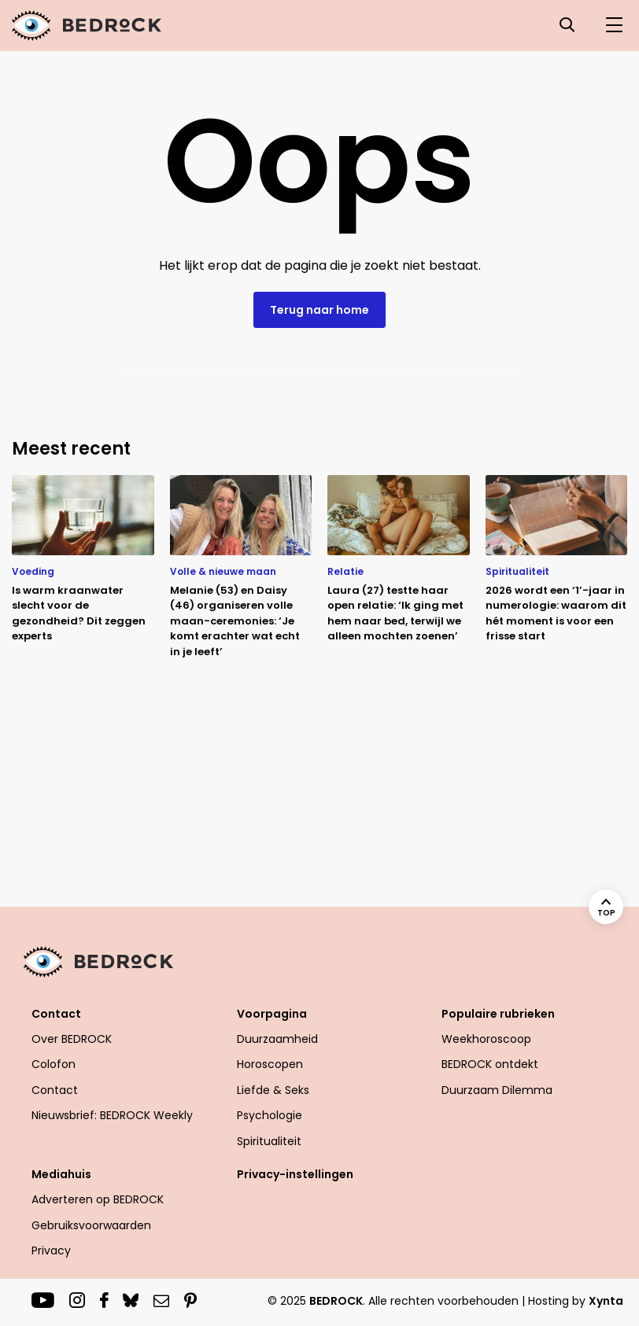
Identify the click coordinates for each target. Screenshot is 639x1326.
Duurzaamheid (277, 1039)
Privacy (51, 1250)
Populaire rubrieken (498, 1014)
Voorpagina (272, 1014)
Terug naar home (319, 310)
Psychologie (269, 1115)
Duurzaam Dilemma (496, 1090)
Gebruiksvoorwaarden (91, 1225)
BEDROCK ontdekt (489, 1064)
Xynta (606, 1301)
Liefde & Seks (273, 1090)
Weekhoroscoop (486, 1039)
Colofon (53, 1064)
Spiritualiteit (269, 1141)
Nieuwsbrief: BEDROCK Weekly (112, 1115)
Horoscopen (270, 1064)
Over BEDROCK (71, 1039)
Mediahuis (61, 1174)
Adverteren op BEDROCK (97, 1199)
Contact (56, 1014)
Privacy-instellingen (295, 1174)
